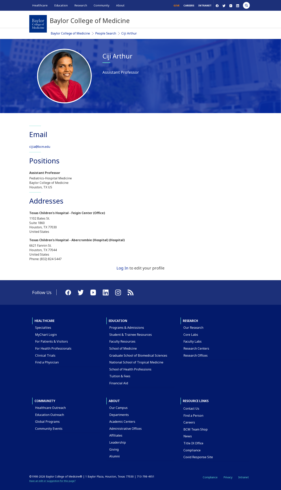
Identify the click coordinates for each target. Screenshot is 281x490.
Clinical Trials (45, 355)
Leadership (117, 442)
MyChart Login (46, 334)
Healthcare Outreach (50, 408)
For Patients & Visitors (51, 341)
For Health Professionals (53, 348)
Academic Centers (122, 421)
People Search (105, 33)
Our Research (193, 327)
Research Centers (196, 348)
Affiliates (115, 435)
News (187, 436)
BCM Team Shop (195, 429)
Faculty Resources (122, 341)
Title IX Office (193, 443)
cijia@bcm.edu (39, 146)
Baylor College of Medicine (70, 33)
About (114, 401)
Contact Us (191, 408)
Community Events (48, 428)
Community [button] (101, 5)
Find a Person (193, 415)
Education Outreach (49, 415)
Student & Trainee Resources (130, 334)
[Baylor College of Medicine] (38, 24)
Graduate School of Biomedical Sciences (138, 355)
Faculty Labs (192, 341)
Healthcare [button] (40, 5)
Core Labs (190, 334)
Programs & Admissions (126, 327)
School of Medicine (123, 348)
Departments (119, 415)
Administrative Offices (125, 428)
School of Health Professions (130, 369)
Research (190, 321)
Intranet (205, 5)
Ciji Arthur (129, 33)
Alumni (114, 456)
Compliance (192, 450)
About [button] (120, 5)
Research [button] (80, 5)
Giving (114, 449)
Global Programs (47, 421)
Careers (188, 5)
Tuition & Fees (119, 376)
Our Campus (118, 408)
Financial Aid (118, 383)
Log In (122, 268)
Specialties (43, 327)
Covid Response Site (198, 457)
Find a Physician (47, 362)
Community (45, 401)
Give (176, 5)
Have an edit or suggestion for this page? (52, 481)
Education (118, 321)
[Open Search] (246, 5)
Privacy (227, 477)
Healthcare (44, 321)
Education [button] (61, 5)
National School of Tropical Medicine (136, 362)
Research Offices (195, 355)
